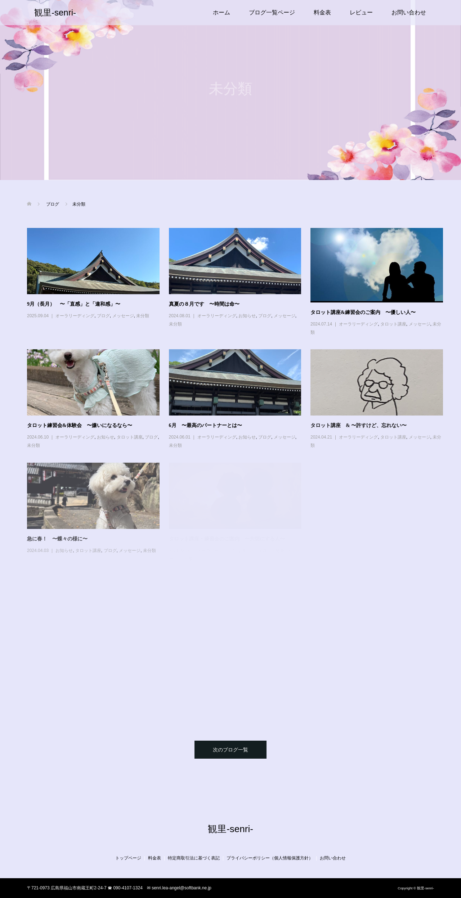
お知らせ (247, 315)
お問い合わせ (408, 12)
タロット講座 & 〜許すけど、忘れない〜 (358, 425)
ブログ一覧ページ (272, 12)
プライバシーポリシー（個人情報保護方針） (270, 858)
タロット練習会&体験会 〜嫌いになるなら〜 (79, 425)
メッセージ (123, 315)
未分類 (142, 315)
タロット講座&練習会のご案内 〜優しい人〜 (363, 312)
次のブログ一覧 (230, 750)
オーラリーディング (74, 315)
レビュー (361, 12)
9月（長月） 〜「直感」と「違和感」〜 (73, 304)
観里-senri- (55, 12)
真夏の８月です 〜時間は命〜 (204, 304)
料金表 (322, 12)
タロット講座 (393, 324)
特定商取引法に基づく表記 (194, 858)
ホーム (221, 12)
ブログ (103, 315)
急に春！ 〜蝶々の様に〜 (57, 539)
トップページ (128, 858)
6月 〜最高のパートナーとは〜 (205, 425)
